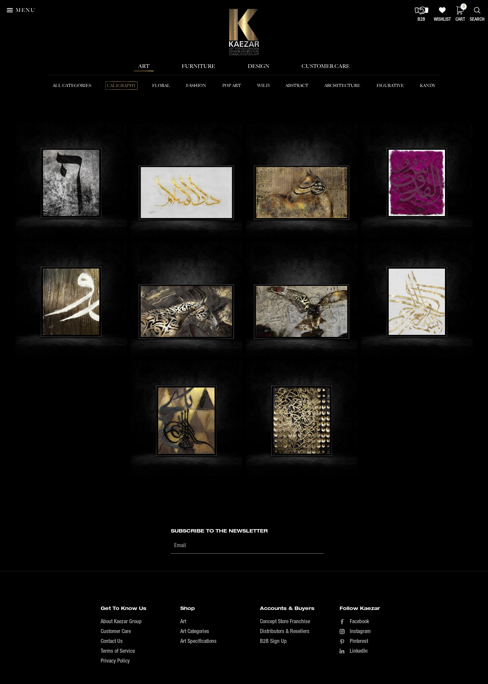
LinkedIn (359, 651)
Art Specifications (198, 641)
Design (258, 66)
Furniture (198, 66)
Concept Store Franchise (285, 621)
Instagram (360, 631)
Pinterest (359, 641)
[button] (21, 10)
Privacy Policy (115, 661)
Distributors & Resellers (284, 631)
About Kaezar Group (121, 621)
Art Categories (194, 631)
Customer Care (326, 66)
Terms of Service (118, 651)
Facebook (359, 621)
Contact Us (112, 641)
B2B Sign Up (273, 641)
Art (143, 66)
